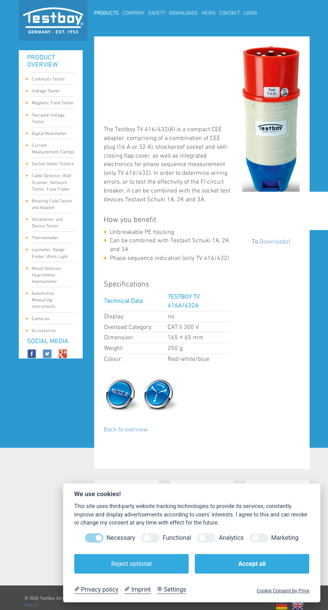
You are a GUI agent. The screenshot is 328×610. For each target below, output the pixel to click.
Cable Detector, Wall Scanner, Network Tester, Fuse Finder (51, 182)
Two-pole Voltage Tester (50, 118)
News (208, 13)
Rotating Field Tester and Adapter (52, 204)
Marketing (285, 537)
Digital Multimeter (50, 134)
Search (31, 605)
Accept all (252, 563)
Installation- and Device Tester (50, 222)
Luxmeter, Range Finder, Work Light (50, 253)
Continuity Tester (50, 79)
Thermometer (50, 238)
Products (106, 13)
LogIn (250, 13)
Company (133, 13)
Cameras (50, 319)
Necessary (120, 537)
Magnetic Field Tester (53, 103)
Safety (156, 13)
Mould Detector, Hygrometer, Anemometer (50, 275)
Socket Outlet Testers (53, 164)
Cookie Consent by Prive (282, 591)
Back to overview (126, 429)
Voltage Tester (50, 91)
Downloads (183, 13)
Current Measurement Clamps (53, 148)
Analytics (231, 537)
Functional (177, 537)
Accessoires (50, 331)
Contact (229, 13)
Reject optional (131, 563)
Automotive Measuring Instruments (50, 300)
